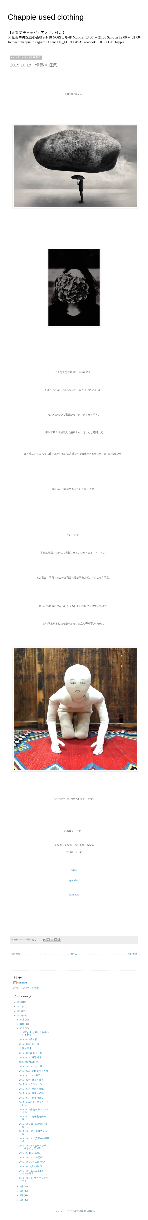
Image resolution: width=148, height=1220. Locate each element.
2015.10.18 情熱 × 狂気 (31, 1088)
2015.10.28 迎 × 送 (29, 1044)
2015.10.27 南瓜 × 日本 (31, 1053)
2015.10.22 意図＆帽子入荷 (33, 1070)
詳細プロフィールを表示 (26, 987)
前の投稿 (132, 953)
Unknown (22, 982)
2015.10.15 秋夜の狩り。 (32, 1097)
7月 (22, 1195)
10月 (22, 1028)
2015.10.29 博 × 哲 (28, 1039)
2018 (19, 1002)
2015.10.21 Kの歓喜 (30, 1075)
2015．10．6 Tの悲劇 (30, 1157)
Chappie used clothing (76, 17)
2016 (19, 1011)
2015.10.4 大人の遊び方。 (32, 1166)
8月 (22, 1191)
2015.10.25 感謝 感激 (30, 1057)
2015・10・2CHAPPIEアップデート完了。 (33, 1172)
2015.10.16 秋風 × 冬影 (31, 1093)
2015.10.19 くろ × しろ (30, 1084)
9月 (22, 1186)
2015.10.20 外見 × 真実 (31, 1079)
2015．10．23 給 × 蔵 (30, 1066)
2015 (19, 1015)
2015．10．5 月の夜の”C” (32, 1161)
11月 (22, 1024)
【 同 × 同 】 (25, 1048)
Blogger (90, 1210)
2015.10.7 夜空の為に (30, 1152)
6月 (22, 1200)
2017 (19, 1006)
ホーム (74, 953)
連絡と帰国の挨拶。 (29, 1061)
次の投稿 (15, 953)
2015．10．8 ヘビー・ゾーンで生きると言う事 (34, 1147)
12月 (22, 1019)
